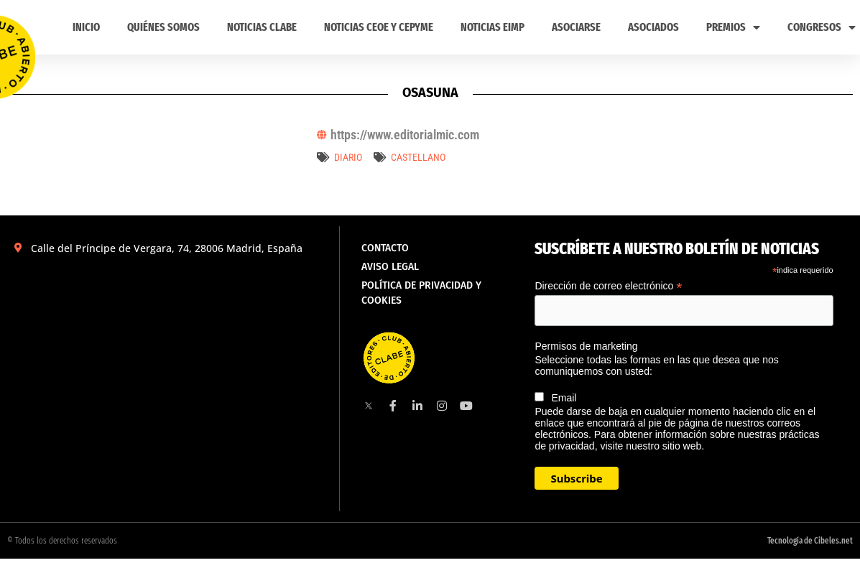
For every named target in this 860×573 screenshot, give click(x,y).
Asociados (653, 27)
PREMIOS (733, 27)
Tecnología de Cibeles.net (810, 541)
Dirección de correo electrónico (608, 286)
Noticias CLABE (262, 27)
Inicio (86, 27)
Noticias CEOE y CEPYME (378, 27)
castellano (418, 157)
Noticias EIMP (492, 27)
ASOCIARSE (576, 27)
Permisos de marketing (586, 346)
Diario (348, 157)
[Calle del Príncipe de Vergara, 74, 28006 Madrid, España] (169, 365)
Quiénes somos (163, 27)
